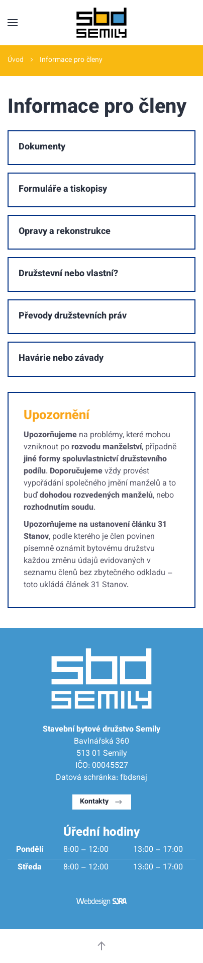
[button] (13, 22)
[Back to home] (101, 22)
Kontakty (102, 802)
